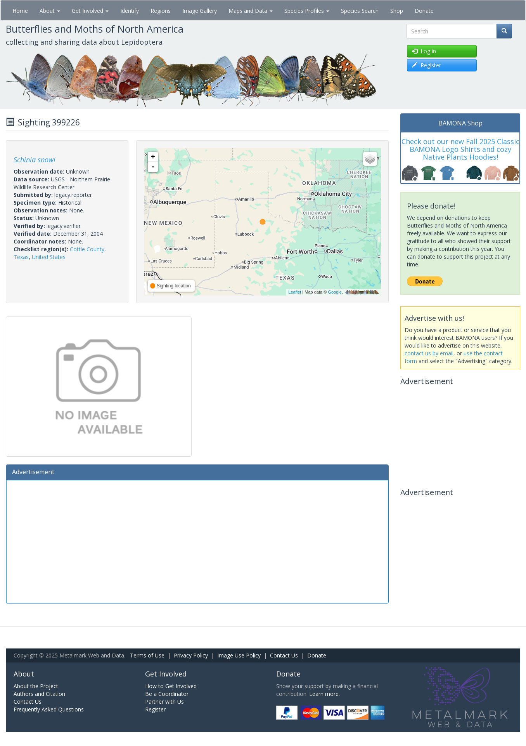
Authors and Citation (39, 693)
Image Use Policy (239, 655)
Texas (21, 257)
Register (155, 709)
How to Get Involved (171, 686)
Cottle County (87, 249)
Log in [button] (424, 51)
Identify (129, 10)
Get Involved (90, 10)
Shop (396, 10)
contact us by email (429, 353)
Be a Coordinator (167, 693)
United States (49, 257)
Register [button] (426, 65)
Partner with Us (164, 701)
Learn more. (324, 693)
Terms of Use (147, 655)
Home (20, 10)
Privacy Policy (191, 655)
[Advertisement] (197, 540)
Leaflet (294, 292)
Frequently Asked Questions (49, 709)
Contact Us (284, 655)
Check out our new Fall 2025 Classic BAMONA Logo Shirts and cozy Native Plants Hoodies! (460, 149)
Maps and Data (250, 10)
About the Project (36, 686)
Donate (424, 10)
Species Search (360, 10)
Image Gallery (199, 10)
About (50, 10)
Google (334, 292)
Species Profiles (306, 10)
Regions (161, 10)
